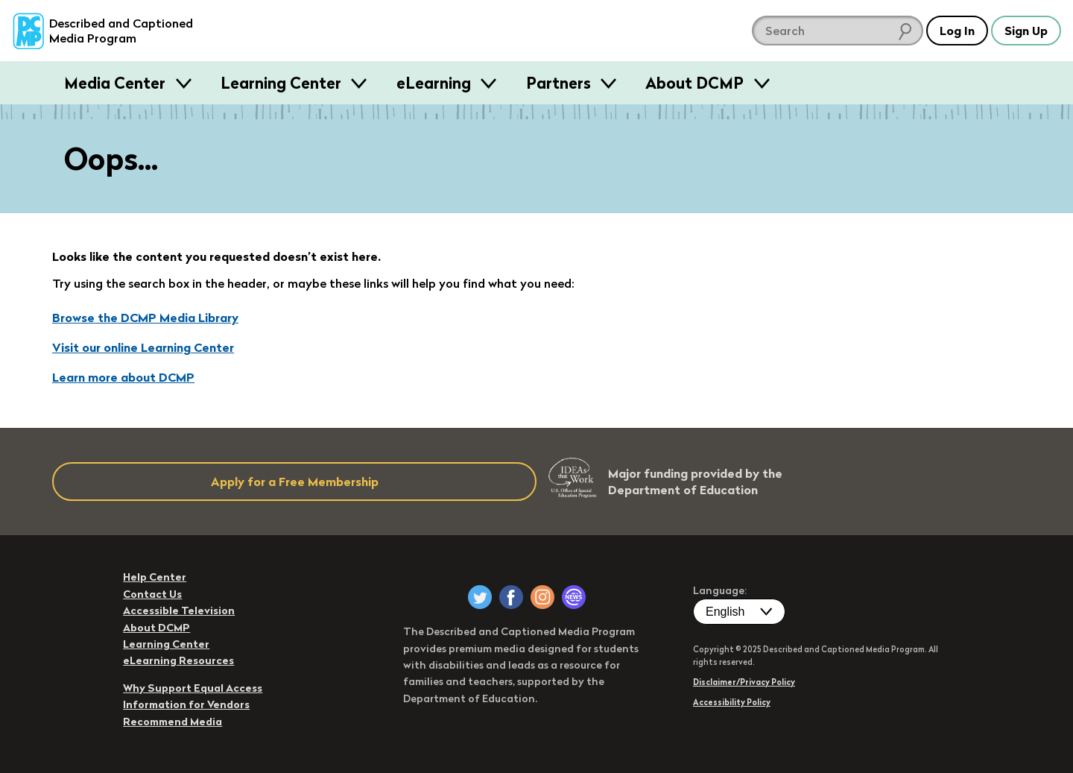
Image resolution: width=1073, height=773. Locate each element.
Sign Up (1026, 30)
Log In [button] (957, 30)
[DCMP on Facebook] (511, 597)
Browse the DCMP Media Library (145, 317)
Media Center (116, 82)
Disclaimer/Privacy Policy (744, 682)
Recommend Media (172, 721)
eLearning (435, 82)
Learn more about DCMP (123, 377)
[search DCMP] (837, 30)
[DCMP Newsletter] (574, 597)
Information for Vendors (186, 704)
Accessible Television (179, 610)
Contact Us (152, 594)
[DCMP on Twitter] (480, 597)
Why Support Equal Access (192, 688)
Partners (560, 82)
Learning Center (283, 82)
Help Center (154, 577)
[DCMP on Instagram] (542, 597)
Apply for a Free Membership (295, 481)
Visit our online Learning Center (143, 347)
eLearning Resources (178, 660)
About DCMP (696, 82)
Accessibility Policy (731, 702)
